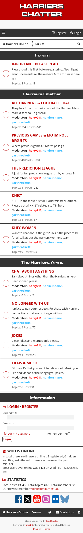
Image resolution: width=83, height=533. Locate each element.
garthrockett (21, 122)
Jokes (17, 335)
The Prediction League (33, 168)
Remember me (58, 433)
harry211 (35, 117)
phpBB (29, 524)
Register (30, 406)
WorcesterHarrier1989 (44, 489)
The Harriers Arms (42, 262)
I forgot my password (16, 433)
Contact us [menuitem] (65, 512)
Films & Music (25, 363)
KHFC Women (24, 227)
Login (13, 406)
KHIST (17, 195)
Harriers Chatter (41, 10)
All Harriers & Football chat (41, 103)
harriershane (52, 117)
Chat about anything (33, 271)
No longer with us (30, 303)
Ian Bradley (52, 520)
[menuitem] (75, 33)
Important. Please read (35, 64)
